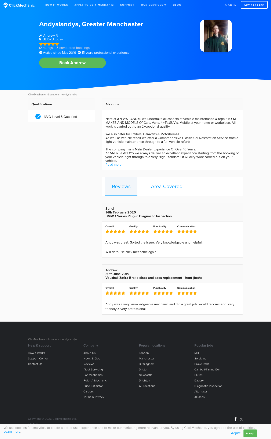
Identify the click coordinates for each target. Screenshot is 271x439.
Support (127, 4)
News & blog (91, 358)
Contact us (35, 364)
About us (89, 353)
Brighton (144, 380)
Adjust (236, 433)
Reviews (121, 186)
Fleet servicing (93, 369)
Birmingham (146, 364)
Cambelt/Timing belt (207, 369)
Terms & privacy (93, 397)
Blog (177, 4)
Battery (199, 380)
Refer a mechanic (95, 380)
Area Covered (167, 186)
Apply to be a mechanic (94, 4)
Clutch (198, 375)
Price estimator (93, 386)
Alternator (200, 391)
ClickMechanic (37, 94)
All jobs (199, 397)
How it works (36, 353)
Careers (88, 391)
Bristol (143, 369)
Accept (250, 433)
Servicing (200, 358)
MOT (197, 353)
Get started (254, 5)
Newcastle (145, 375)
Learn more (12, 431)
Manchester (146, 358)
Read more (113, 164)
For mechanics (93, 375)
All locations (147, 386)
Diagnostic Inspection (208, 386)
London (144, 353)
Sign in (231, 5)
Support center (38, 358)
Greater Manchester (112, 24)
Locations (53, 94)
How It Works (56, 4)
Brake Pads (201, 364)
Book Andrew (72, 62)
